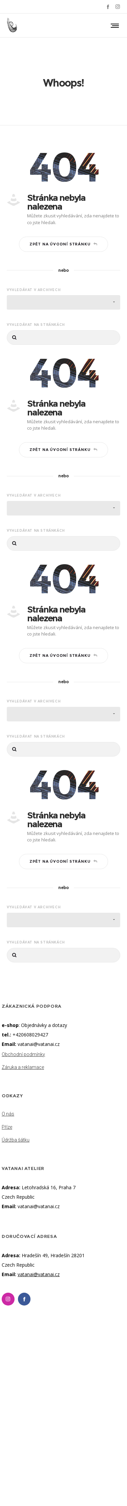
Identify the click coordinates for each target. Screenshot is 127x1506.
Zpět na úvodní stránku (63, 244)
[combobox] (63, 302)
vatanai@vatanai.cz (39, 1044)
